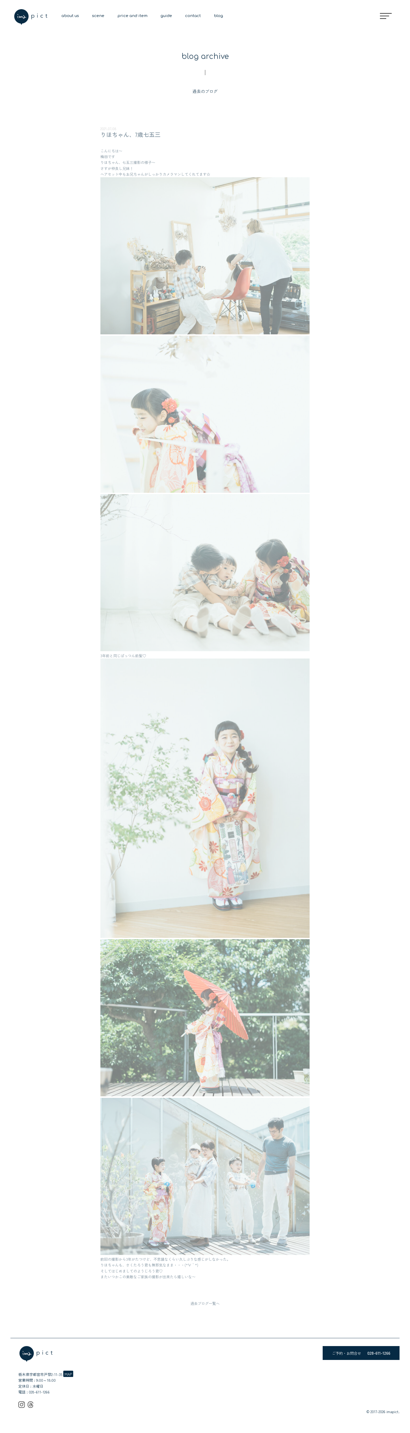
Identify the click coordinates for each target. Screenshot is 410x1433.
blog (218, 16)
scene (98, 16)
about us (70, 16)
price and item (132, 16)
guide (166, 16)
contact (193, 16)
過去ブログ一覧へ (205, 1303)
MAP (68, 1374)
